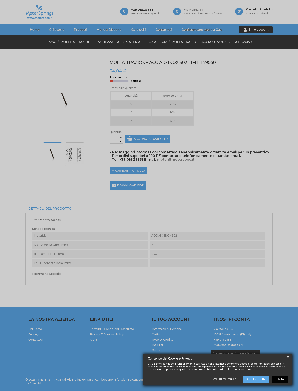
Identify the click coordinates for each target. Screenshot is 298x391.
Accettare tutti (256, 379)
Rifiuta (280, 379)
